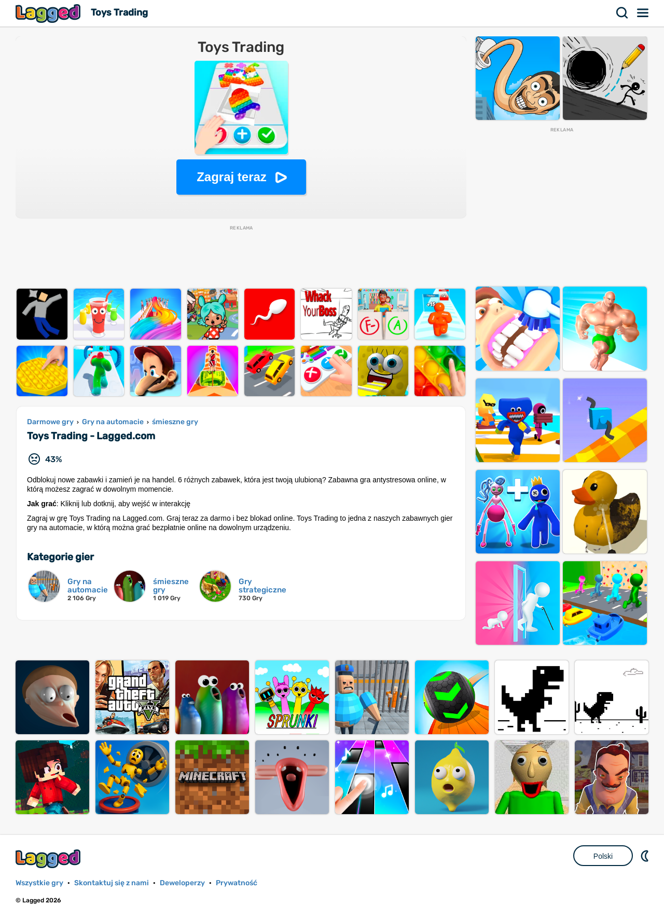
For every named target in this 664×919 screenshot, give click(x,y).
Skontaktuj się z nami (111, 883)
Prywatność (236, 883)
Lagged (49, 13)
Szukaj (622, 13)
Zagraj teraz (232, 177)
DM (645, 855)
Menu (643, 13)
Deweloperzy (182, 883)
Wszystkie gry (39, 883)
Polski (603, 856)
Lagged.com (49, 858)
